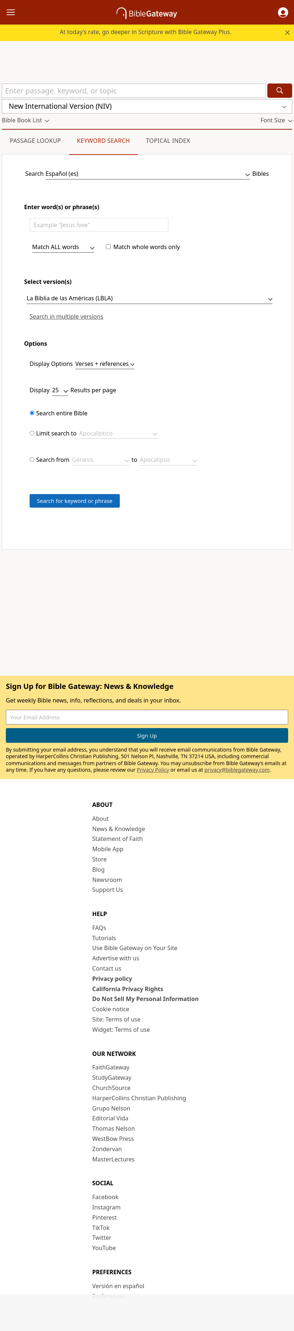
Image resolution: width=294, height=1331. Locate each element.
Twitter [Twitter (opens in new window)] (101, 1238)
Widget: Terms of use (121, 1030)
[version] (149, 299)
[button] (283, 12)
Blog (98, 869)
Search (34, 174)
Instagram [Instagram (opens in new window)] (106, 1207)
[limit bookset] (32, 433)
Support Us (107, 890)
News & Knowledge (118, 829)
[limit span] (32, 459)
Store (99, 859)
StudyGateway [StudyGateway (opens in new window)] (111, 1078)
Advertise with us (116, 958)
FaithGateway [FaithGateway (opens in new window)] (111, 1067)
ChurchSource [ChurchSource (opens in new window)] (111, 1088)
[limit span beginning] (100, 460)
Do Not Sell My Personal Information (145, 999)
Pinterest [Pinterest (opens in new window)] (104, 1217)
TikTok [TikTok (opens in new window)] (101, 1228)
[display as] (104, 364)
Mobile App (107, 849)
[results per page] (60, 391)
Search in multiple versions (66, 316)
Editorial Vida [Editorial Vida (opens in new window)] (110, 1118)
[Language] (148, 174)
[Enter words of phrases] (99, 224)
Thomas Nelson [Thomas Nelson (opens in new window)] (113, 1128)
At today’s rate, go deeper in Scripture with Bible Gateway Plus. (146, 32)
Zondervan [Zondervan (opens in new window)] (107, 1149)
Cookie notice (111, 1009)
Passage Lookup (35, 141)
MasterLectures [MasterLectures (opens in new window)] (113, 1159)
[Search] (279, 91)
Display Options (51, 364)
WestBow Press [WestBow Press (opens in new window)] (113, 1139)
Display (40, 390)
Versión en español (118, 1286)
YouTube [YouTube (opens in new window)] (104, 1248)
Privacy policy (112, 979)
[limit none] (32, 413)
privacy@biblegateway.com (237, 769)
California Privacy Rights (128, 989)
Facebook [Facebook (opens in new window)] (105, 1197)
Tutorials (104, 938)
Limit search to (56, 433)
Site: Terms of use (116, 1019)
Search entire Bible (62, 413)
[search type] (63, 248)
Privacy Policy (153, 769)
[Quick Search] (134, 91)
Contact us (107, 968)
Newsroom (107, 880)
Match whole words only (146, 247)
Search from (52, 460)
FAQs (99, 928)
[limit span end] (168, 460)
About (100, 819)
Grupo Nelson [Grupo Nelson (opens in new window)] (111, 1108)
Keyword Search (103, 141)
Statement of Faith (117, 839)
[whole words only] (108, 246)
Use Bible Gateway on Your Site (134, 948)
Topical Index (168, 141)
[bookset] (118, 434)
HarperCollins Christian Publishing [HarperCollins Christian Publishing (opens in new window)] (139, 1098)
